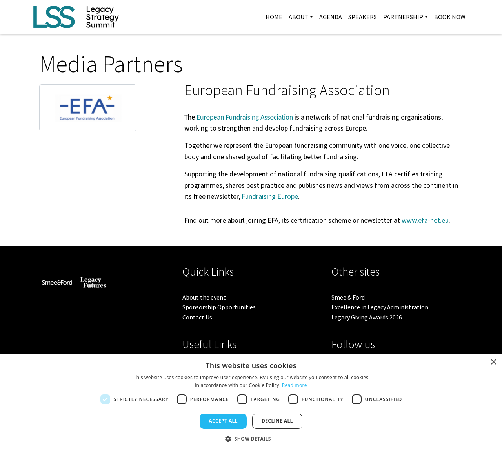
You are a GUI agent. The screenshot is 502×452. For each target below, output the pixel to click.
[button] (251, 439)
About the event (204, 297)
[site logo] (76, 17)
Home (274, 17)
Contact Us (197, 317)
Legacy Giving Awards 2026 (366, 317)
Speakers (362, 17)
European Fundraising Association (244, 117)
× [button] (493, 362)
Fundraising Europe (270, 196)
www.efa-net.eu (425, 220)
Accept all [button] (223, 421)
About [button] (298, 17)
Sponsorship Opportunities (219, 307)
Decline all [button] (277, 421)
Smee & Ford (348, 297)
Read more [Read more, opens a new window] (294, 385)
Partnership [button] (403, 17)
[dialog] (251, 403)
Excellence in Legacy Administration (379, 307)
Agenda (330, 17)
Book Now (450, 17)
